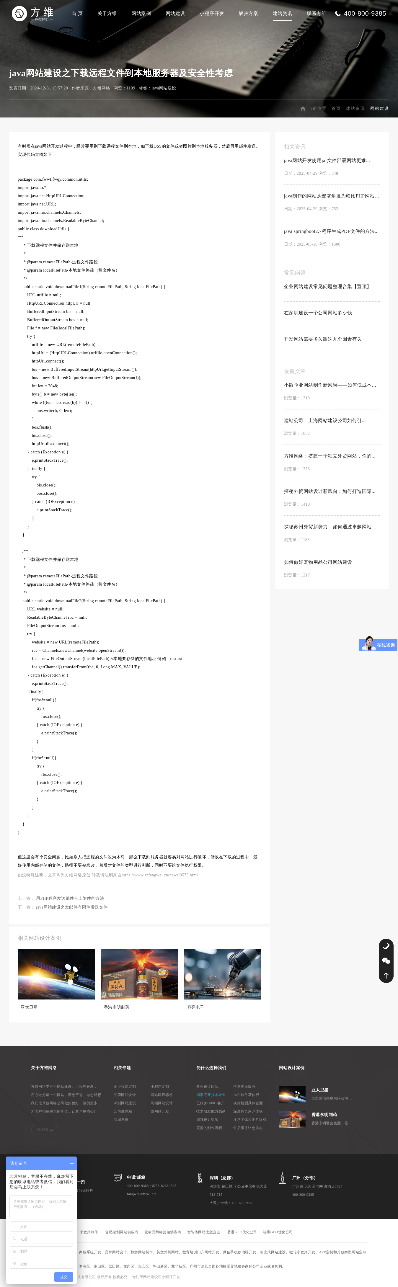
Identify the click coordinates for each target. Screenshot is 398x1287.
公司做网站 (123, 1112)
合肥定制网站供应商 (121, 1233)
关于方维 (107, 13)
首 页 (77, 13)
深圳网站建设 (125, 1104)
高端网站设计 (162, 1104)
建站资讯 (282, 13)
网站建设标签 (162, 1095)
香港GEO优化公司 (242, 1233)
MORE (42, 1130)
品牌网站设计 (125, 1095)
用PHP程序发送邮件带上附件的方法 (70, 899)
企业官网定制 (125, 1087)
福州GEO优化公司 (278, 1233)
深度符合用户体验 (248, 1112)
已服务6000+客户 (210, 1104)
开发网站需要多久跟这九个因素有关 (323, 339)
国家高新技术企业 (211, 1095)
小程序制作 (89, 1233)
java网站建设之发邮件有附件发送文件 (72, 908)
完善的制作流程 (209, 1128)
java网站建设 (164, 88)
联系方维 (316, 13)
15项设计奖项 (207, 1120)
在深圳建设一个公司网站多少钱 (318, 313)
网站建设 (175, 13)
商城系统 (121, 1120)
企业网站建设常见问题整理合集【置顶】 (328, 287)
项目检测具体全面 (248, 1104)
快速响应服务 (244, 1087)
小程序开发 (212, 13)
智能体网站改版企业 (204, 1233)
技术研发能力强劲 (211, 1112)
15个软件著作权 (246, 1095)
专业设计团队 (207, 1087)
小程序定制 (160, 1087)
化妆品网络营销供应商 (162, 1233)
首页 (336, 109)
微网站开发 (160, 1112)
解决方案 (248, 13)
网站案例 (141, 13)
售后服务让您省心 (248, 1128)
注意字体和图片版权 (250, 1120)
